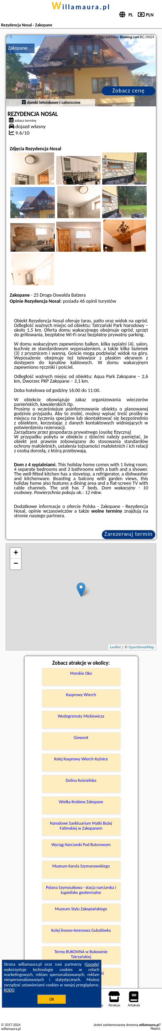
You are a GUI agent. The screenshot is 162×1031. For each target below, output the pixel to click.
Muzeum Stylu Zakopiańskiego (81, 908)
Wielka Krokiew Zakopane (81, 801)
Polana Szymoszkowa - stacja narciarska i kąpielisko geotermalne (81, 890)
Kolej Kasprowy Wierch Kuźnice (81, 758)
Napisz (155, 1028)
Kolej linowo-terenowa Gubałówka (81, 930)
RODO (9, 989)
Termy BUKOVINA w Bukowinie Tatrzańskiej (81, 954)
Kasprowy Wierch (81, 694)
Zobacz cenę (129, 90)
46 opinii (88, 301)
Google (92, 964)
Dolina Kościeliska (81, 780)
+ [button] (16, 553)
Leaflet (115, 647)
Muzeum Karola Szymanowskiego (81, 866)
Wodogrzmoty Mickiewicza (81, 716)
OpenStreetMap (141, 647)
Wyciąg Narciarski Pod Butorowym (81, 844)
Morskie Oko (81, 673)
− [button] (16, 564)
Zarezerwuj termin (128, 533)
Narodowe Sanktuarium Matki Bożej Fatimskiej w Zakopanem (81, 826)
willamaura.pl (81, 6)
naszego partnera (46, 516)
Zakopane (17, 48)
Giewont (81, 737)
